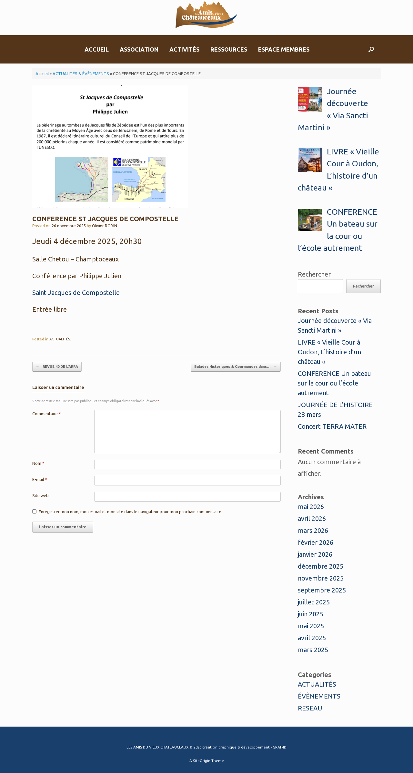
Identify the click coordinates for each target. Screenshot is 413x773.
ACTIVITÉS (184, 49)
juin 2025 (310, 614)
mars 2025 (313, 649)
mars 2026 (313, 530)
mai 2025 (311, 626)
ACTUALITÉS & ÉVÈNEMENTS (81, 73)
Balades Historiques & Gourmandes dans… (235, 366)
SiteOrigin (201, 760)
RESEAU (310, 708)
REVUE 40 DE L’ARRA (57, 366)
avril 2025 (312, 637)
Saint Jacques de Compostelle (76, 292)
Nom (38, 463)
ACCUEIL (97, 49)
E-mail (39, 479)
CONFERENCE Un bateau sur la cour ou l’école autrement (334, 383)
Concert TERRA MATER (332, 426)
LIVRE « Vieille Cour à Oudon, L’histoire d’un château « (329, 351)
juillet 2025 (314, 602)
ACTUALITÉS (59, 339)
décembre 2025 (320, 566)
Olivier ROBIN (104, 226)
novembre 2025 (321, 578)
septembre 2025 (322, 590)
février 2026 (315, 542)
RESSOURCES (228, 49)
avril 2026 (312, 518)
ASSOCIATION (139, 49)
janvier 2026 (315, 554)
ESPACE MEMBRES (283, 49)
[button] (371, 49)
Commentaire (46, 413)
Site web (40, 495)
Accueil (42, 73)
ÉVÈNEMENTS (319, 696)
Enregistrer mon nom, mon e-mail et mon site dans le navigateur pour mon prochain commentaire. (130, 511)
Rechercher (314, 274)
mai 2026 (311, 506)
